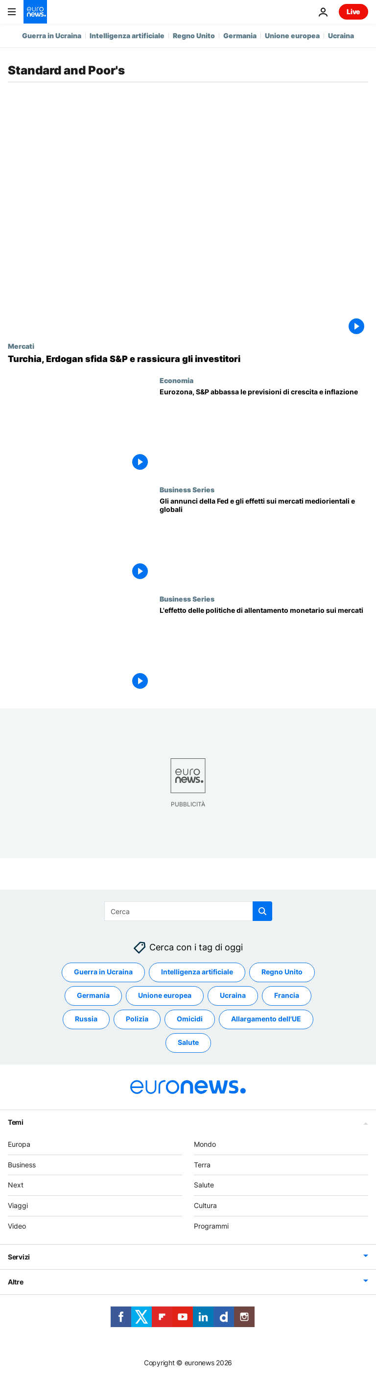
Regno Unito (194, 35)
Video (17, 1226)
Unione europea (292, 35)
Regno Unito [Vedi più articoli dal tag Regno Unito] (282, 972)
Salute (204, 1185)
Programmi (211, 1226)
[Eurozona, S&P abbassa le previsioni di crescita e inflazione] (264, 431)
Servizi (19, 1257)
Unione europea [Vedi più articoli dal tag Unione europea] (164, 995)
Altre (16, 1282)
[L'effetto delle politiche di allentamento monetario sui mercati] (264, 649)
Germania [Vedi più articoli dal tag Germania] (93, 995)
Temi (16, 1122)
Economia (176, 380)
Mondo (205, 1144)
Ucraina (341, 35)
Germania (240, 35)
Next (16, 1185)
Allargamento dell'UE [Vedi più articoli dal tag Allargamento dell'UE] (266, 1019)
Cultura (205, 1205)
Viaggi (18, 1205)
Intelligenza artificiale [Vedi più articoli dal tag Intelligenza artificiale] (197, 972)
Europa (19, 1144)
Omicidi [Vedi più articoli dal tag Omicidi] (190, 1019)
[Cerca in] (188, 911)
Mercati (21, 346)
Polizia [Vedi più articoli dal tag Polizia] (137, 1019)
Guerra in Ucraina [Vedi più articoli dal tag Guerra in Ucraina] (103, 972)
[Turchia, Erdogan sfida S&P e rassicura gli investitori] (188, 359)
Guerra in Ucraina (51, 35)
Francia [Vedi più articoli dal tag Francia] (286, 995)
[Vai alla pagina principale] (35, 12)
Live (353, 11)
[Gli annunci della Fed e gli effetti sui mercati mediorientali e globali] (264, 540)
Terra (202, 1164)
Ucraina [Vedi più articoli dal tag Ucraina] (233, 995)
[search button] (262, 911)
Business (22, 1164)
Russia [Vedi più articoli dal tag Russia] (86, 1019)
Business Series (187, 489)
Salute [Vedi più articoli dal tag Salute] (188, 1042)
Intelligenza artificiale (127, 35)
